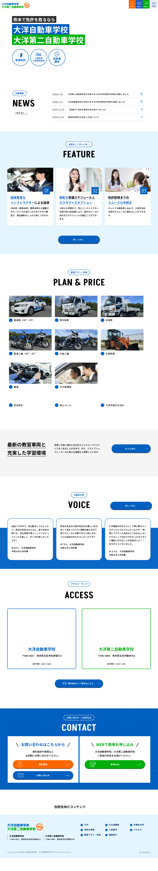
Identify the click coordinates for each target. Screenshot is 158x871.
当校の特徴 (88, 843)
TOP (85, 838)
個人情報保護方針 (143, 865)
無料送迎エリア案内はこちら (78, 687)
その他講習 (112, 838)
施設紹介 (111, 848)
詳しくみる (78, 241)
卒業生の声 (137, 838)
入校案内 (111, 843)
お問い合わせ (35, 786)
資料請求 (33, 770)
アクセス (136, 843)
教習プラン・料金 (91, 848)
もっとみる (130, 451)
